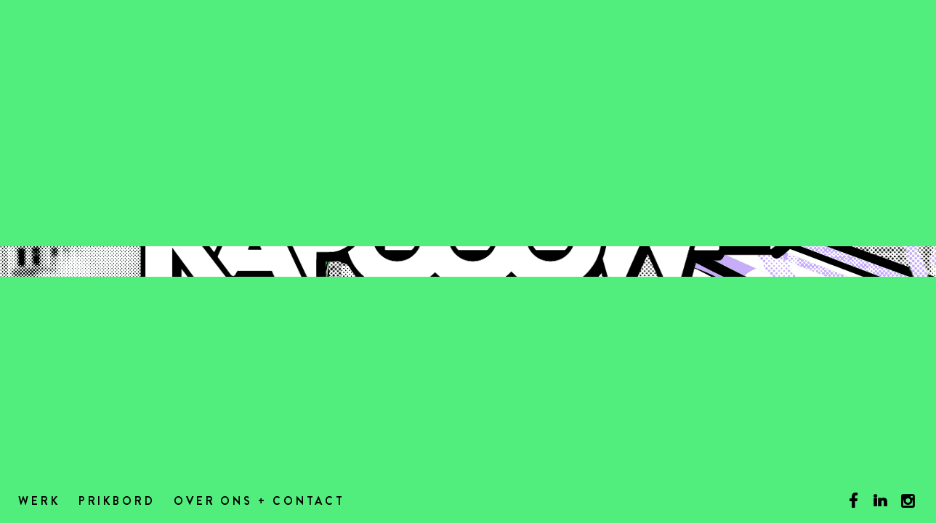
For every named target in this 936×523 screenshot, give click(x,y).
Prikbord (117, 502)
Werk (39, 502)
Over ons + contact (259, 502)
